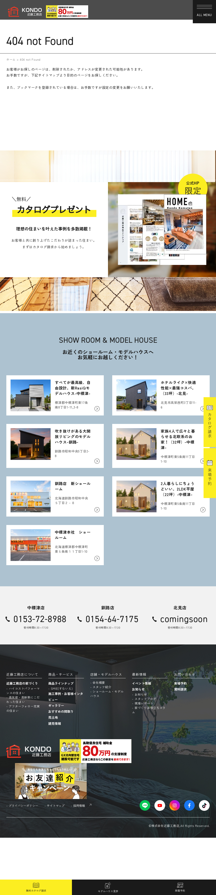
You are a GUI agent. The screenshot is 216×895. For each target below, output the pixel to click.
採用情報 (79, 863)
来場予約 (180, 740)
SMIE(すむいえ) (62, 746)
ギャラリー (56, 763)
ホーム (11, 59)
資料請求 (180, 746)
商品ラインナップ (61, 740)
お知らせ (138, 746)
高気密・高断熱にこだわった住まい (23, 756)
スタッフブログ (145, 756)
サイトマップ (56, 863)
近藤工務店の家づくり (22, 740)
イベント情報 (141, 740)
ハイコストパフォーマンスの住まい (23, 748)
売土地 (53, 774)
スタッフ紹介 (102, 744)
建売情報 (54, 780)
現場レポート (144, 760)
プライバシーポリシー (23, 863)
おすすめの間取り (61, 768)
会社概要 (99, 740)
